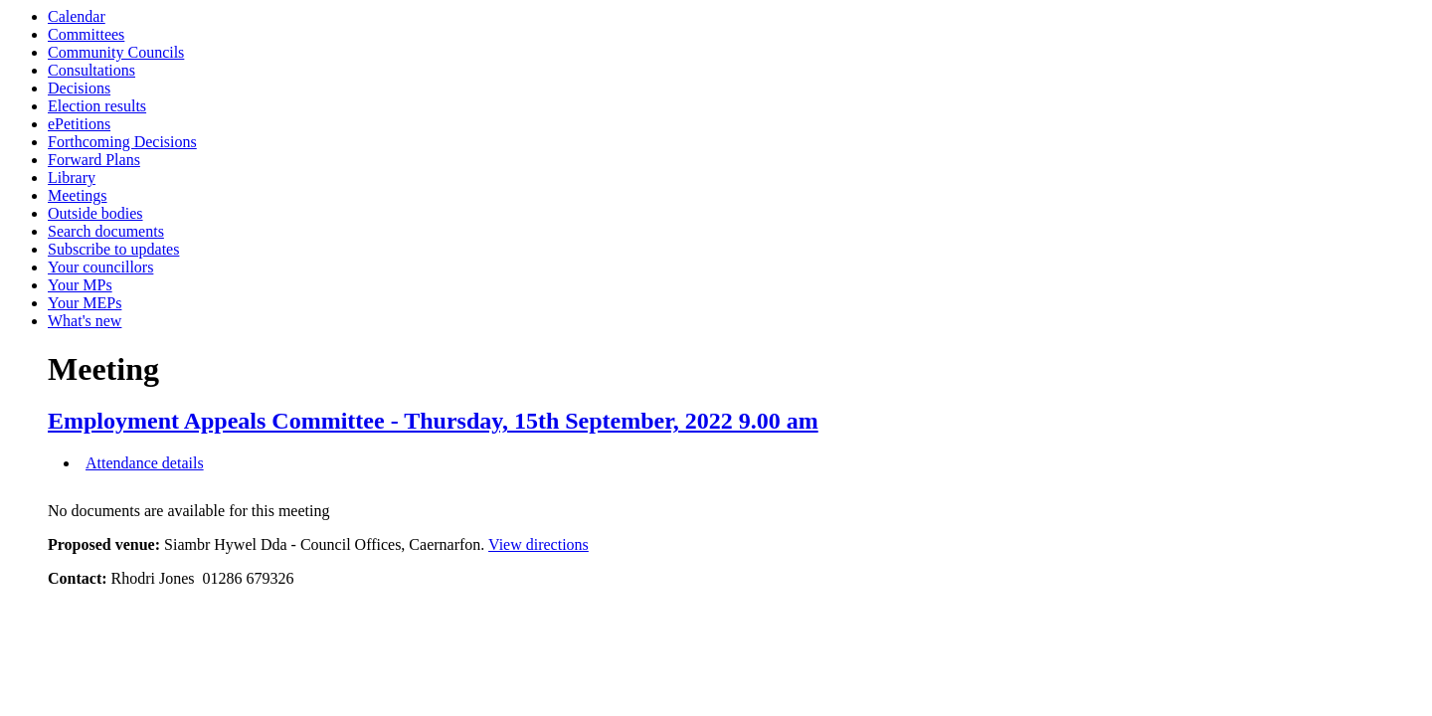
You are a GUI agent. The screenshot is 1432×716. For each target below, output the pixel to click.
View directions (538, 544)
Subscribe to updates (113, 249)
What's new (84, 320)
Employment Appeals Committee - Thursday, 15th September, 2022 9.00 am (433, 421)
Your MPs (80, 284)
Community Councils (116, 52)
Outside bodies (95, 213)
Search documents (106, 231)
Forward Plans (94, 159)
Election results (97, 105)
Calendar (76, 16)
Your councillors (100, 267)
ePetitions (79, 123)
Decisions (79, 88)
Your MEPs (84, 302)
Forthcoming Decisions (122, 141)
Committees (86, 34)
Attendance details (145, 462)
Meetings (77, 195)
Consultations (91, 70)
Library (71, 177)
